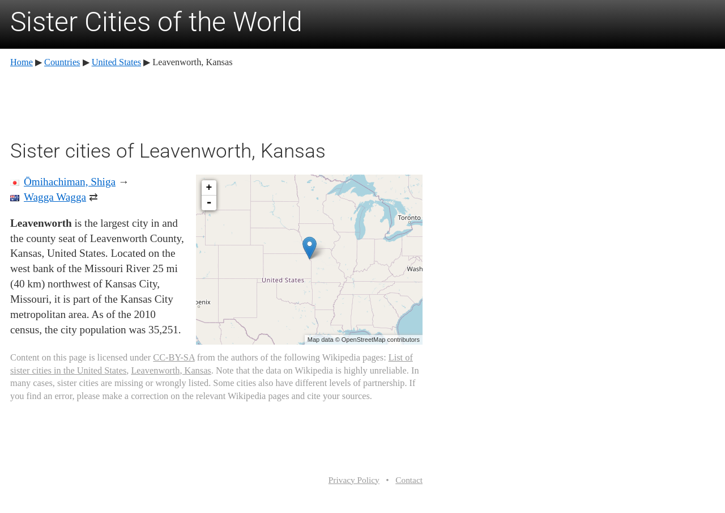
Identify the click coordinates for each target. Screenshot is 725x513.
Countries (62, 62)
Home (21, 62)
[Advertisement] (216, 102)
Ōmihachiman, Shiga (70, 182)
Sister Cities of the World (156, 22)
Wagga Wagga (55, 197)
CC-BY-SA (173, 357)
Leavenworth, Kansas (171, 370)
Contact (409, 480)
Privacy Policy (354, 480)
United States (116, 62)
